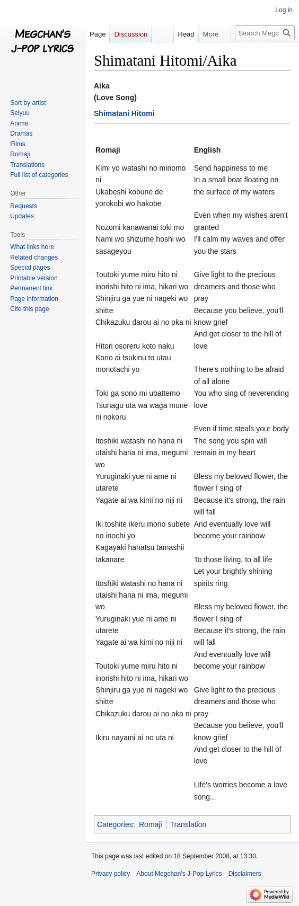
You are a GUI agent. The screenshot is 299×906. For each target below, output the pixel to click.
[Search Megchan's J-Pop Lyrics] (265, 32)
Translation (188, 824)
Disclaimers (244, 873)
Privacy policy (110, 873)
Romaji (150, 824)
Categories (115, 824)
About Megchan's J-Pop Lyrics (179, 873)
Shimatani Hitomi (124, 113)
